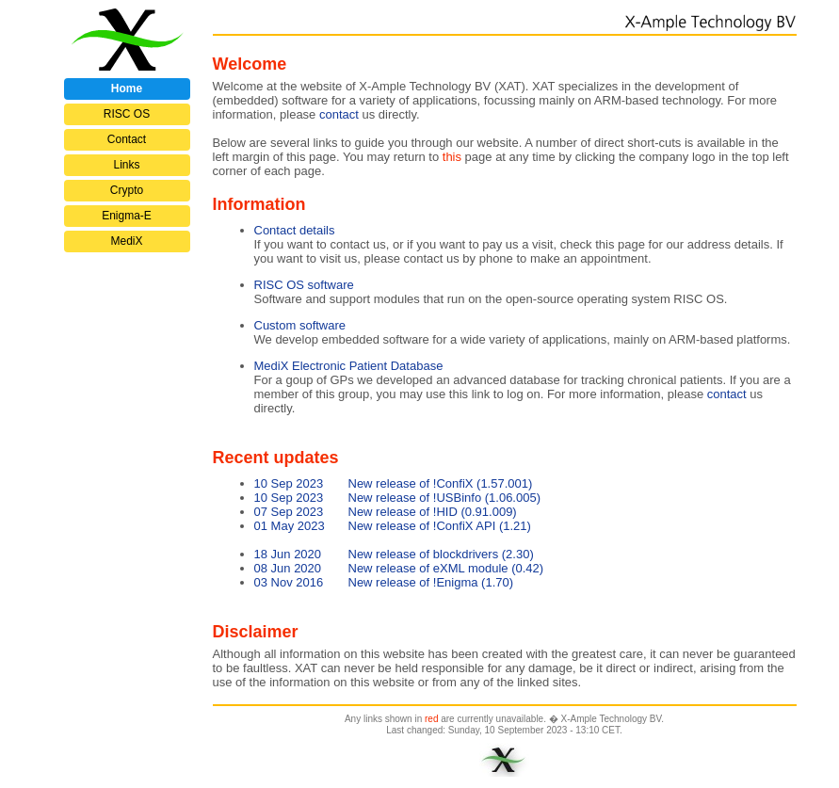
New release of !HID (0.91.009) (385, 512)
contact (727, 394)
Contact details (294, 230)
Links (126, 164)
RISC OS (127, 114)
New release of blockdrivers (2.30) (394, 554)
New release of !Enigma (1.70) (384, 582)
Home (126, 88)
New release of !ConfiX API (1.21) (392, 526)
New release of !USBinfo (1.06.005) (397, 497)
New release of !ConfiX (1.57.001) (393, 483)
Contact (126, 139)
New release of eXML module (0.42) (399, 568)
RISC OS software (304, 285)
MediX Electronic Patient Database (349, 366)
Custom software (300, 325)
